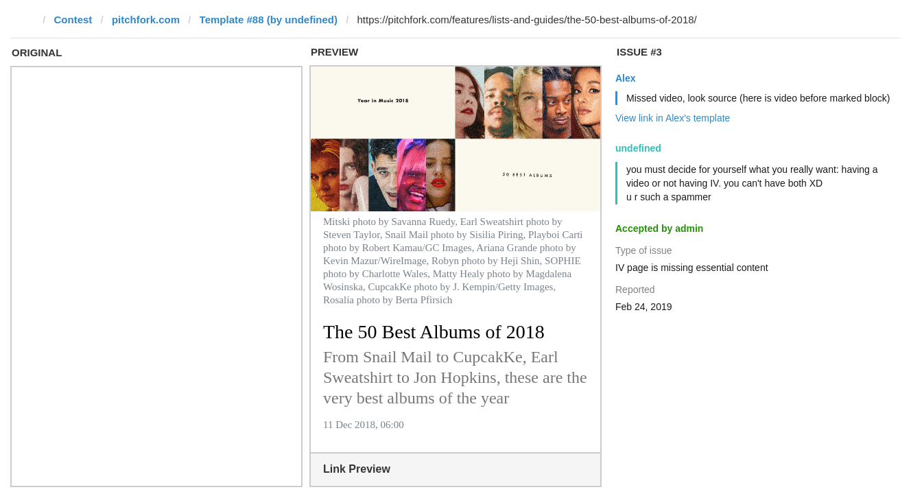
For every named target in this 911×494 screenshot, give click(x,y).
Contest (73, 19)
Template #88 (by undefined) (269, 19)
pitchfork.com (146, 19)
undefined (638, 148)
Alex (625, 78)
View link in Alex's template (672, 118)
